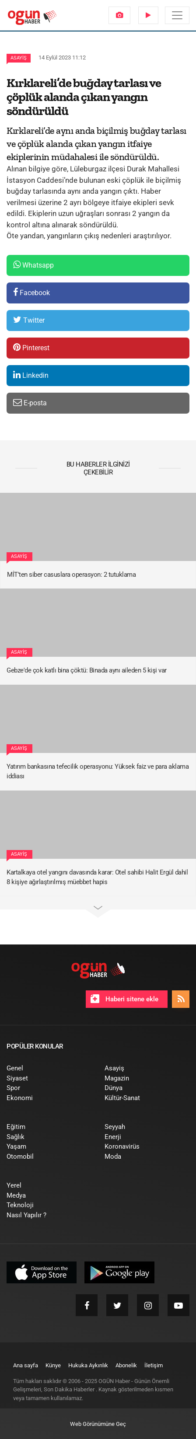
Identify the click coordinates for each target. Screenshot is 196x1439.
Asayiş (18, 58)
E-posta (30, 402)
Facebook (31, 292)
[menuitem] (119, 15)
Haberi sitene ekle (124, 998)
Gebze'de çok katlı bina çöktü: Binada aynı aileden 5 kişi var (87, 670)
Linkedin (31, 375)
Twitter (29, 319)
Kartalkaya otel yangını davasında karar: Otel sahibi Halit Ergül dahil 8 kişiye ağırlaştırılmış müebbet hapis (97, 877)
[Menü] (177, 15)
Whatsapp (33, 264)
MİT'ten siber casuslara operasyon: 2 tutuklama (71, 574)
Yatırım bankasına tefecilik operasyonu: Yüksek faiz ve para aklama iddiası (98, 771)
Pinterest (31, 347)
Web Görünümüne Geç (98, 1424)
